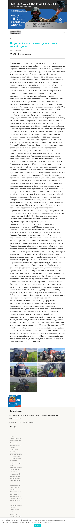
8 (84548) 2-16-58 (15, 419)
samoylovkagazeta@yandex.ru (50, 415)
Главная (12, 39)
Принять (37, 525)
